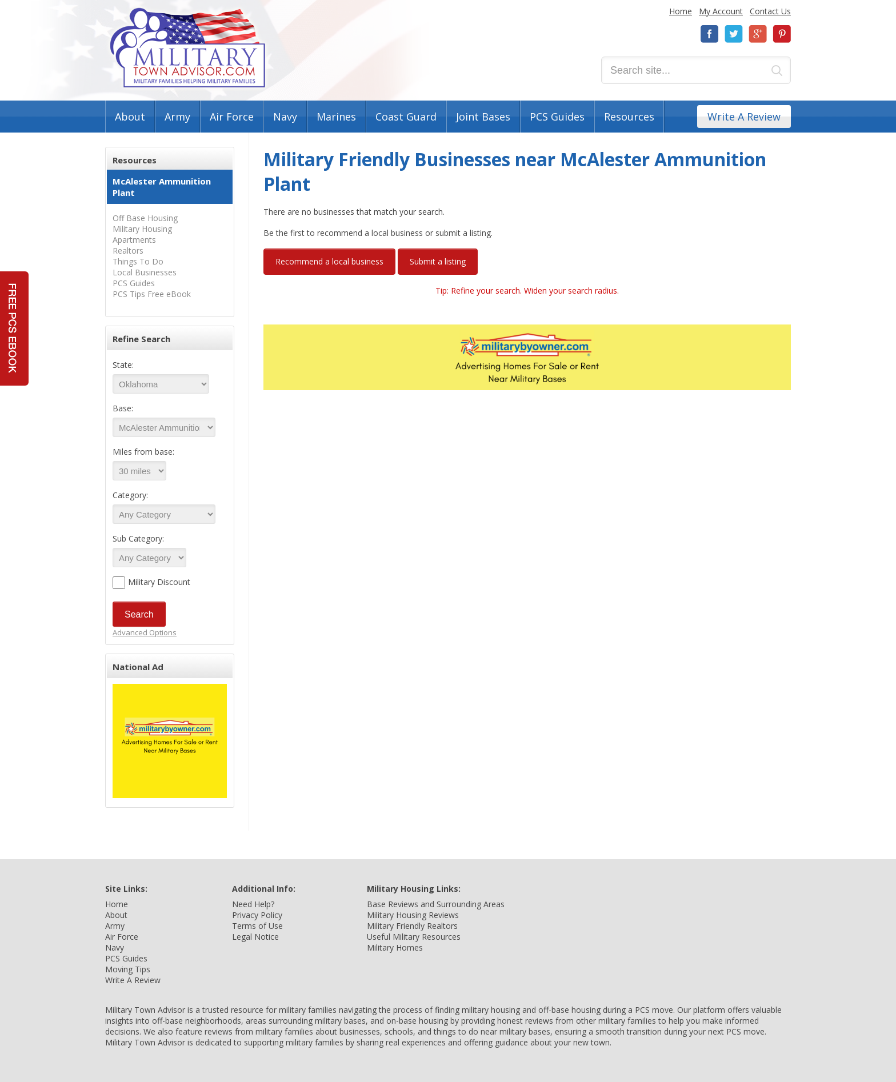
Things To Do (138, 261)
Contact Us (770, 11)
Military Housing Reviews (413, 914)
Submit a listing (438, 261)
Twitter (734, 34)
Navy (285, 116)
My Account (721, 11)
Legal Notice (255, 936)
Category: (130, 495)
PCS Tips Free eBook (152, 293)
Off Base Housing (145, 218)
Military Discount (159, 581)
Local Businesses (145, 272)
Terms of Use (257, 925)
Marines (336, 116)
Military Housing (142, 228)
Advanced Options (145, 632)
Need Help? (253, 904)
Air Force (232, 116)
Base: (123, 408)
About (130, 116)
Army (177, 116)
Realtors (128, 250)
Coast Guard (406, 116)
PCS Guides (557, 116)
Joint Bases (483, 116)
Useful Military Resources (414, 936)
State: (123, 364)
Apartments (134, 239)
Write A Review (744, 116)
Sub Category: (138, 538)
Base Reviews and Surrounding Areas (436, 904)
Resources (629, 116)
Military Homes (395, 947)
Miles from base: (143, 451)
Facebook (710, 34)
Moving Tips (127, 969)
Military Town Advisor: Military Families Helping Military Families (187, 48)
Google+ (758, 34)
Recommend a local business (329, 261)
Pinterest (782, 34)
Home (680, 11)
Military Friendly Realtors (412, 925)
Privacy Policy (257, 914)
